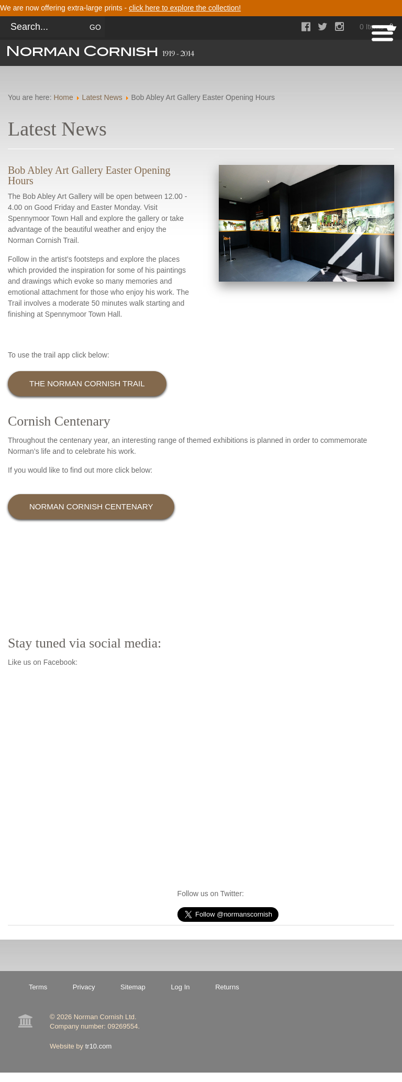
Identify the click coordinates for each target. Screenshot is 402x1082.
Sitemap (133, 987)
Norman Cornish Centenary (91, 506)
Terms (38, 987)
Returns (227, 987)
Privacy (84, 987)
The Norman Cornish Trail (87, 383)
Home (63, 97)
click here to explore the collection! (185, 8)
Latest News (102, 97)
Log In (180, 987)
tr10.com (98, 1046)
